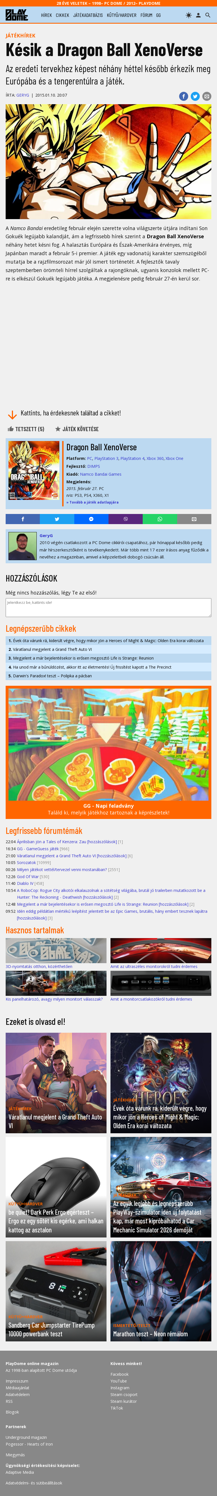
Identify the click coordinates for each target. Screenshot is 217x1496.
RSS (9, 1401)
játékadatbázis (88, 15)
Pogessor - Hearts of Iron (29, 1444)
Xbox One (174, 458)
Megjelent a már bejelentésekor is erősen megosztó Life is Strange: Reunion (81, 658)
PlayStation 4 (132, 458)
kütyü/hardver (121, 15)
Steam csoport (124, 1394)
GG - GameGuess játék (38, 848)
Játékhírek (20, 35)
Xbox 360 (155, 458)
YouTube (118, 1381)
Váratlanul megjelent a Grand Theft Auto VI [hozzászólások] (72, 855)
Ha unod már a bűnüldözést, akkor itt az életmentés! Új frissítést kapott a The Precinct (90, 667)
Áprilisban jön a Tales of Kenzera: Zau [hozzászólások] (67, 841)
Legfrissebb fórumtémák (44, 830)
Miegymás (15, 1454)
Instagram (119, 1387)
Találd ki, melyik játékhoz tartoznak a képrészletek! (108, 809)
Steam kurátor (123, 1401)
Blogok (12, 1412)
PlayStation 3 (106, 458)
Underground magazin (26, 1437)
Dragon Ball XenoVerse (101, 446)
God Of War (28, 876)
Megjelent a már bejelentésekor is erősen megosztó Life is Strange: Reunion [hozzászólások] (102, 904)
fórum (146, 15)
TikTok (116, 1408)
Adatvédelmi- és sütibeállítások (34, 1483)
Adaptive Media (20, 1472)
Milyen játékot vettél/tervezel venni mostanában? (62, 869)
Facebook (119, 1374)
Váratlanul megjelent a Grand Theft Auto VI (50, 649)
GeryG (22, 95)
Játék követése (77, 429)
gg (158, 15)
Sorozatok (26, 862)
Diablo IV (25, 883)
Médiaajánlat (17, 1387)
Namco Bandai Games (100, 474)
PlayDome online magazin (32, 1363)
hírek (46, 15)
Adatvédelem (18, 1394)
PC (89, 458)
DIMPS (93, 466)
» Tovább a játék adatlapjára (92, 502)
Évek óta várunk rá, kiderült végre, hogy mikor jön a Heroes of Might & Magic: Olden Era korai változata (106, 640)
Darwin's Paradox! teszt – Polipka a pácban (50, 675)
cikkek (62, 15)
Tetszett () (25, 429)
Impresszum (17, 1381)
